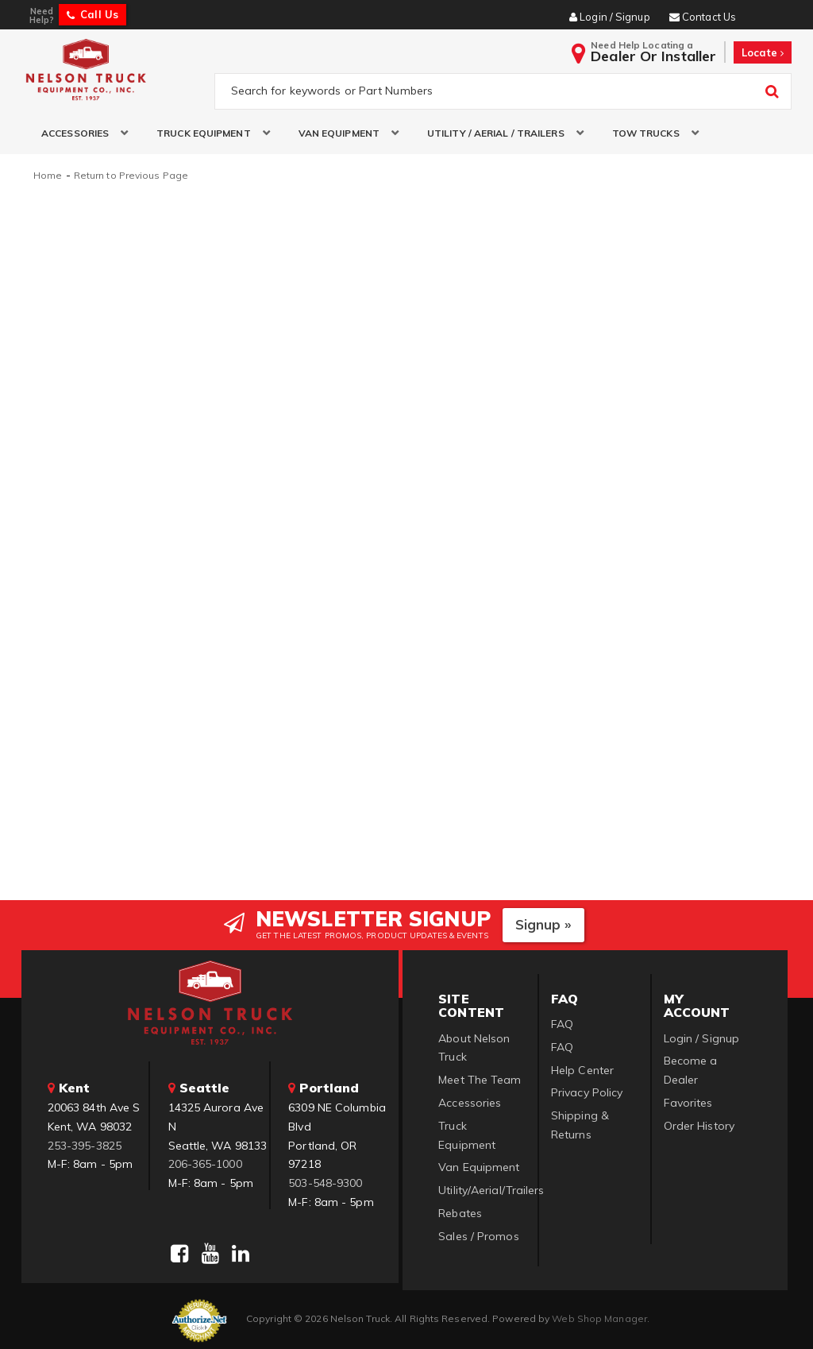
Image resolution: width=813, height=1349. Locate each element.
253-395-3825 (84, 1144)
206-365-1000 (205, 1163)
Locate (763, 52)
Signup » (543, 923)
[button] (79, 134)
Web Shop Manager (599, 1317)
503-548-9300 (325, 1182)
